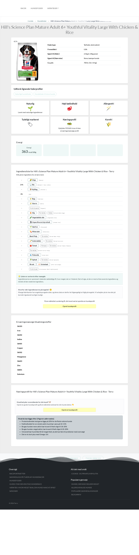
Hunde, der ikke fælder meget (85, 529)
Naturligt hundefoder (23, 85)
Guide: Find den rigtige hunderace (25, 529)
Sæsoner (13, 536)
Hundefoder (37, 4)
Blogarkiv (76, 540)
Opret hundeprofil (69, 297)
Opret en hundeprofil (69, 455)
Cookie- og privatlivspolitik (84, 519)
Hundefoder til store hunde (45, 85)
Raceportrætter (17, 519)
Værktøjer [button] (52, 4)
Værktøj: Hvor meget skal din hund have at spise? (32, 533)
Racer (23, 4)
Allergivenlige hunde (81, 533)
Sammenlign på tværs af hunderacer (26, 522)
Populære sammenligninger (84, 536)
